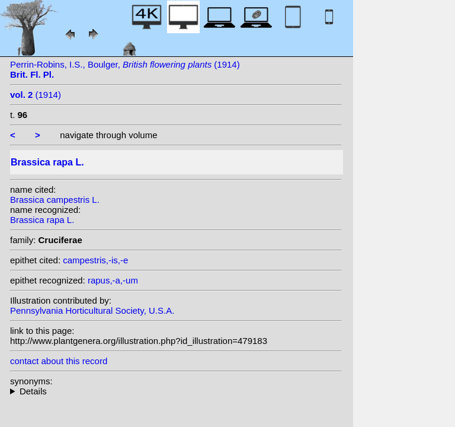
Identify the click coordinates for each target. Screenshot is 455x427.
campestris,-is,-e (95, 260)
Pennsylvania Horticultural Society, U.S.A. (92, 310)
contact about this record (58, 361)
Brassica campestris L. (55, 200)
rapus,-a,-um (113, 280)
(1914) (35, 95)
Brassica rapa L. (42, 220)
